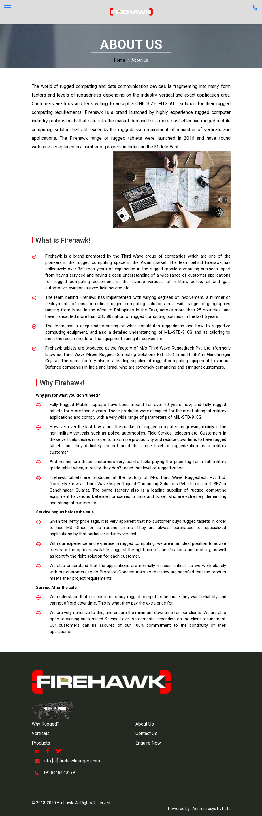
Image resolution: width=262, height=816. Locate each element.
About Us (144, 724)
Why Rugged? (45, 724)
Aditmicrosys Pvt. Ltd (211, 808)
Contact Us (146, 733)
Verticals (41, 733)
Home (119, 60)
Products (41, 743)
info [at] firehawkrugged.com (71, 761)
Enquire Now (148, 743)
